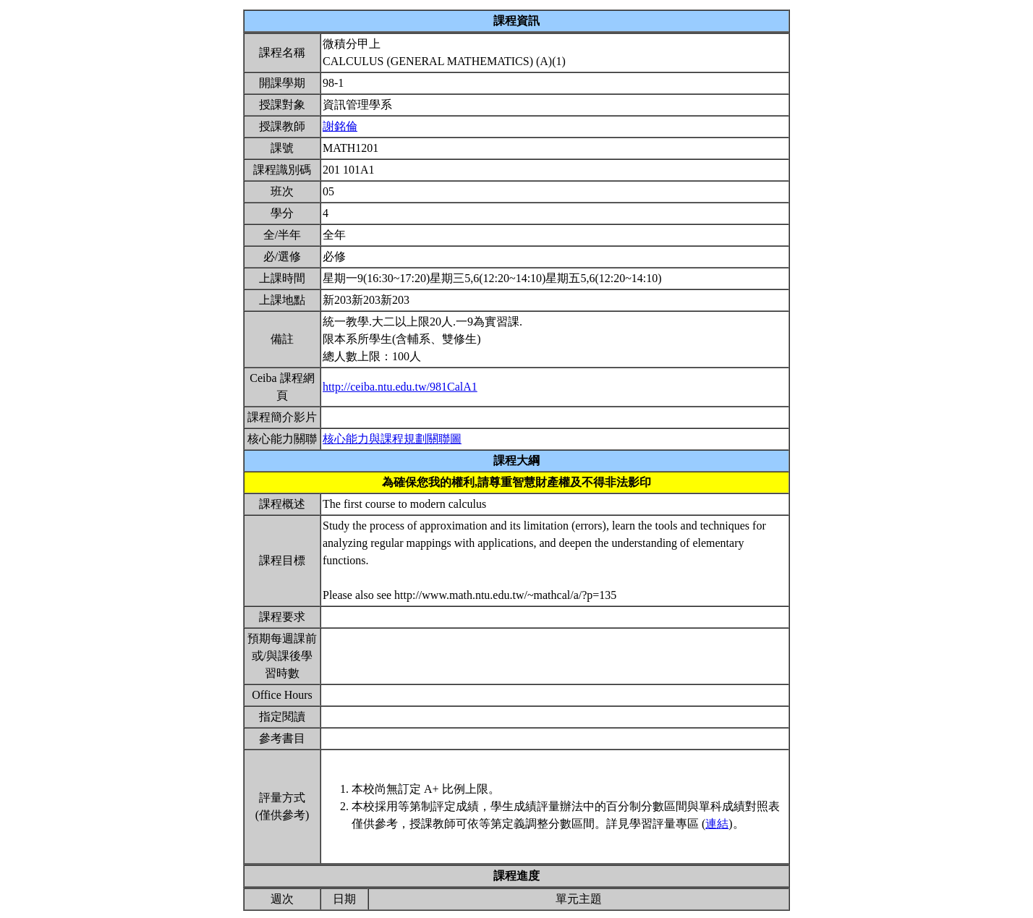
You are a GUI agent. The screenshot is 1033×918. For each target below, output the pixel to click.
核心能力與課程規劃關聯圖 (392, 439)
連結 (716, 823)
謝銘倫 (340, 126)
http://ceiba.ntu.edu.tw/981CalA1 (400, 387)
